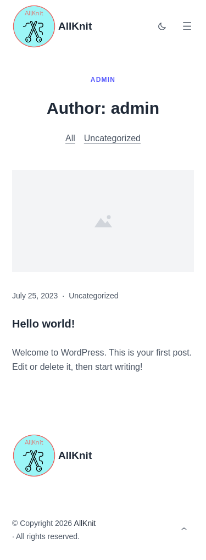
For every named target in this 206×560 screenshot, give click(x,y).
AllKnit (75, 26)
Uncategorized (112, 138)
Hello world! (43, 324)
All (70, 138)
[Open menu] (187, 26)
